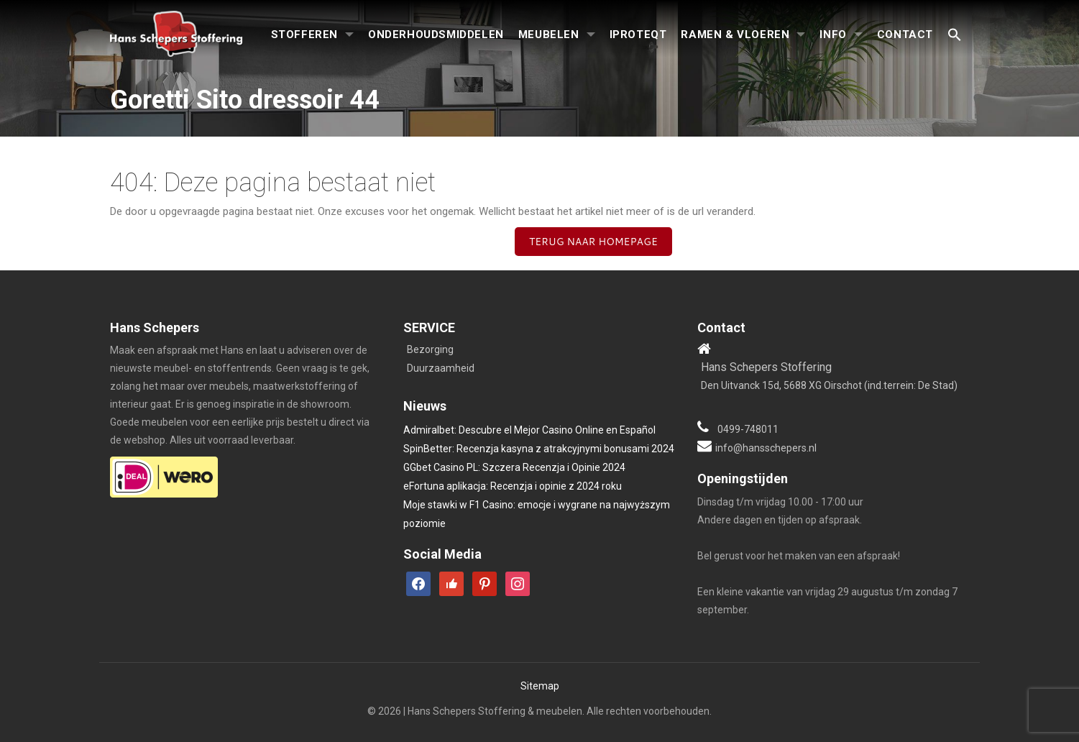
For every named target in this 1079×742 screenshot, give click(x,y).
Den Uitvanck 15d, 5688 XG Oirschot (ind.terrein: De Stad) (829, 385)
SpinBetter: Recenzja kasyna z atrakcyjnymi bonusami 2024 (538, 448)
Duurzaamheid (440, 368)
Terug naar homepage (593, 241)
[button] (954, 35)
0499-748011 (748, 429)
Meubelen (548, 34)
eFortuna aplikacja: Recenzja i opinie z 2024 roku (512, 486)
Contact (905, 34)
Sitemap (539, 686)
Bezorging (430, 349)
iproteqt (638, 34)
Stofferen (304, 34)
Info (832, 34)
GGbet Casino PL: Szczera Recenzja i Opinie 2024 (514, 467)
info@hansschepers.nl (766, 448)
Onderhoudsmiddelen (436, 34)
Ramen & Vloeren (735, 34)
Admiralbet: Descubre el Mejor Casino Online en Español (529, 430)
